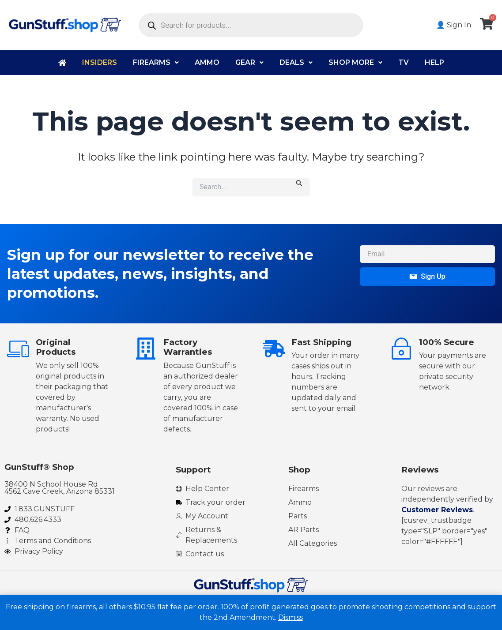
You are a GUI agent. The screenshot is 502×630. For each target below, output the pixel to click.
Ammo (207, 62)
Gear (249, 62)
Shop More (355, 62)
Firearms (156, 62)
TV (403, 62)
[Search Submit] (299, 183)
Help (434, 62)
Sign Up (427, 276)
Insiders (99, 62)
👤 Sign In (453, 25)
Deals (296, 62)
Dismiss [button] (290, 617)
